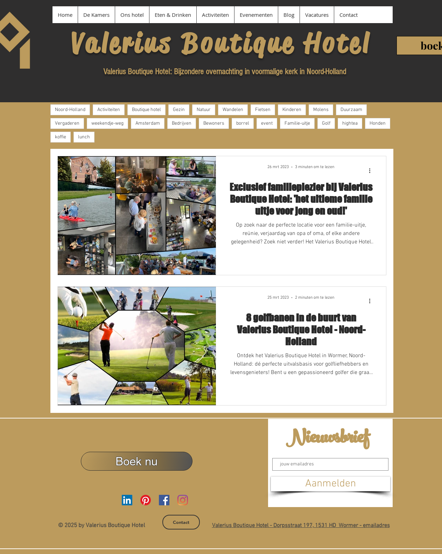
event (267, 123)
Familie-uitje (297, 123)
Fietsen (263, 110)
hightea (350, 123)
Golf (326, 123)
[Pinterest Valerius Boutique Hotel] (145, 500)
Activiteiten (108, 110)
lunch (84, 137)
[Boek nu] (136, 461)
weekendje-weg (107, 123)
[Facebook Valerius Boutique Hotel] (164, 500)
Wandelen (233, 110)
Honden (378, 123)
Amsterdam (147, 123)
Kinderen (291, 110)
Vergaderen (67, 123)
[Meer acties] (372, 170)
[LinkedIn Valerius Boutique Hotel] (127, 500)
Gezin (179, 110)
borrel (242, 123)
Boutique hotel (146, 110)
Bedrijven (181, 123)
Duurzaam (351, 110)
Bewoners (213, 123)
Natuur (204, 110)
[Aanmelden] (330, 484)
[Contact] (181, 522)
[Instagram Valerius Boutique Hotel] (182, 500)
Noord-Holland (70, 110)
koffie (60, 137)
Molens (321, 110)
